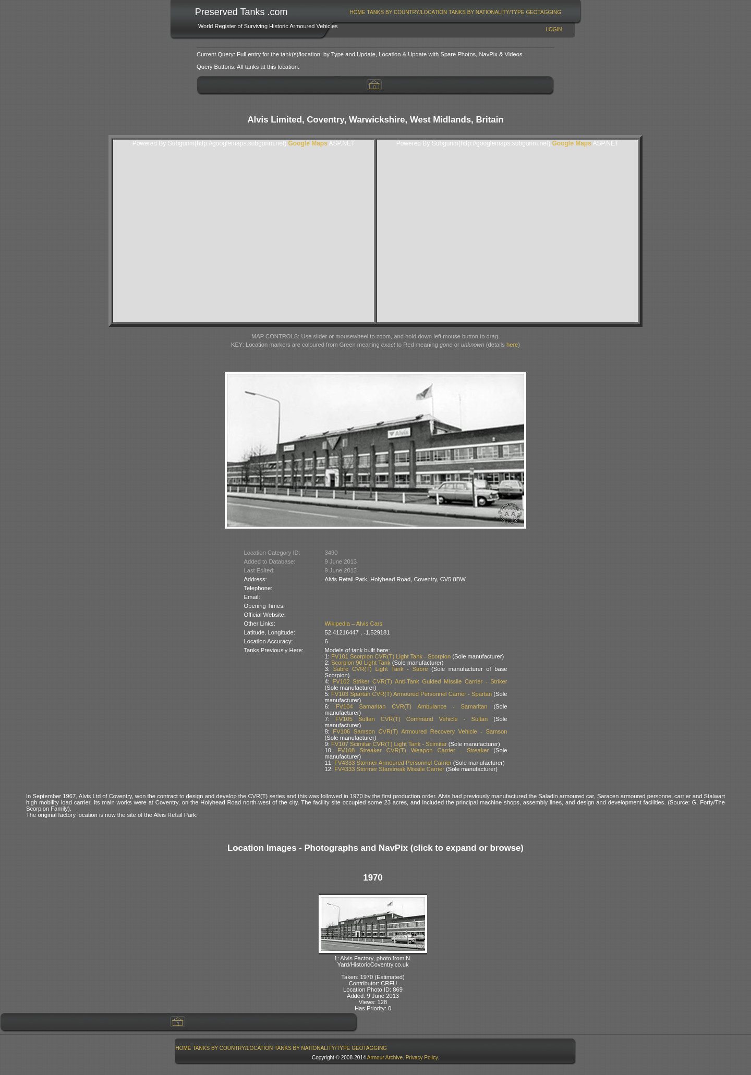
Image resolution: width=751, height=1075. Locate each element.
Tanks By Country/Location (407, 12)
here (512, 344)
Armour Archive (385, 1057)
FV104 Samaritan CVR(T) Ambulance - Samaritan (412, 706)
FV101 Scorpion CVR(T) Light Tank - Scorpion (391, 656)
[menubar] (455, 12)
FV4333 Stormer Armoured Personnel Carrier (392, 763)
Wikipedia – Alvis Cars (354, 623)
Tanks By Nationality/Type (486, 12)
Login (554, 29)
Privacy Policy (422, 1057)
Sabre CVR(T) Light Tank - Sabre (380, 669)
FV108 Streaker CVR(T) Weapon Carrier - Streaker (413, 750)
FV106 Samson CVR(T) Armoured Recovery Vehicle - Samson (420, 731)
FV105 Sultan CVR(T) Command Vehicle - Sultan (411, 719)
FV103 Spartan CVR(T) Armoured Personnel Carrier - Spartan (411, 694)
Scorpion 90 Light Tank (361, 662)
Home (358, 12)
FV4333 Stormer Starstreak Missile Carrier (389, 769)
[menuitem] (357, 12)
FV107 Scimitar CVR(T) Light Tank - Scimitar (389, 744)
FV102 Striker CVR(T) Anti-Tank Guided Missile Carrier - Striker (420, 681)
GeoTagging (543, 12)
